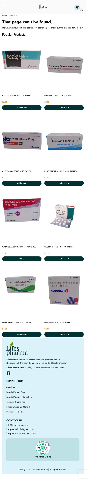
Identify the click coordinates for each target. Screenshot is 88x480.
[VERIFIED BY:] (43, 448)
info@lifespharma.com (17, 425)
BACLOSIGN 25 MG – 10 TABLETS (17, 95)
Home (4, 15)
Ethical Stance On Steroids (18, 406)
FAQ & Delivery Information (19, 396)
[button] (77, 7)
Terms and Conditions (16, 401)
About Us (10, 386)
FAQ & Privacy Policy (16, 391)
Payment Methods (14, 411)
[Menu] (7, 6)
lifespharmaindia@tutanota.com (21, 433)
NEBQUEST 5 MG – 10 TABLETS (58, 322)
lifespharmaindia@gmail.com (20, 429)
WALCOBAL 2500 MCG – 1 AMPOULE (19, 246)
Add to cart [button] (22, 107)
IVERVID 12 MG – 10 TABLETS (57, 95)
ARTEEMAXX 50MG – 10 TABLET (16, 171)
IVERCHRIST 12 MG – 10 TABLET (16, 322)
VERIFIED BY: (43, 456)
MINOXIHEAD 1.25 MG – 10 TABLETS (60, 171)
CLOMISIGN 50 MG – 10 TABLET (58, 246)
